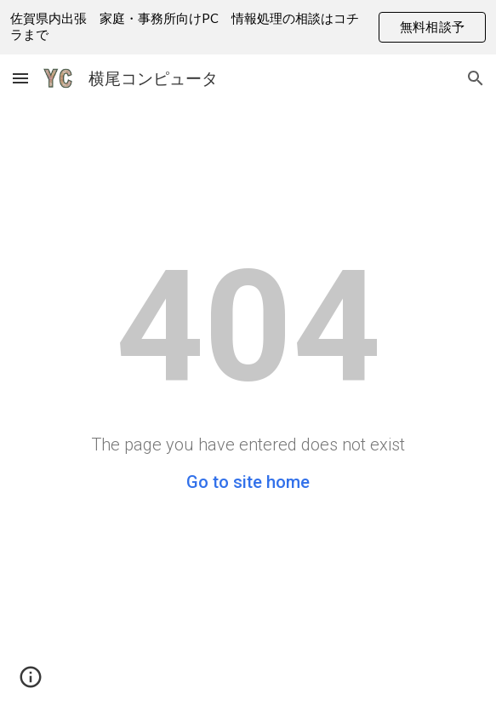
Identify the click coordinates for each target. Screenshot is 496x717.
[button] (20, 77)
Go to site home (248, 482)
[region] (248, 27)
